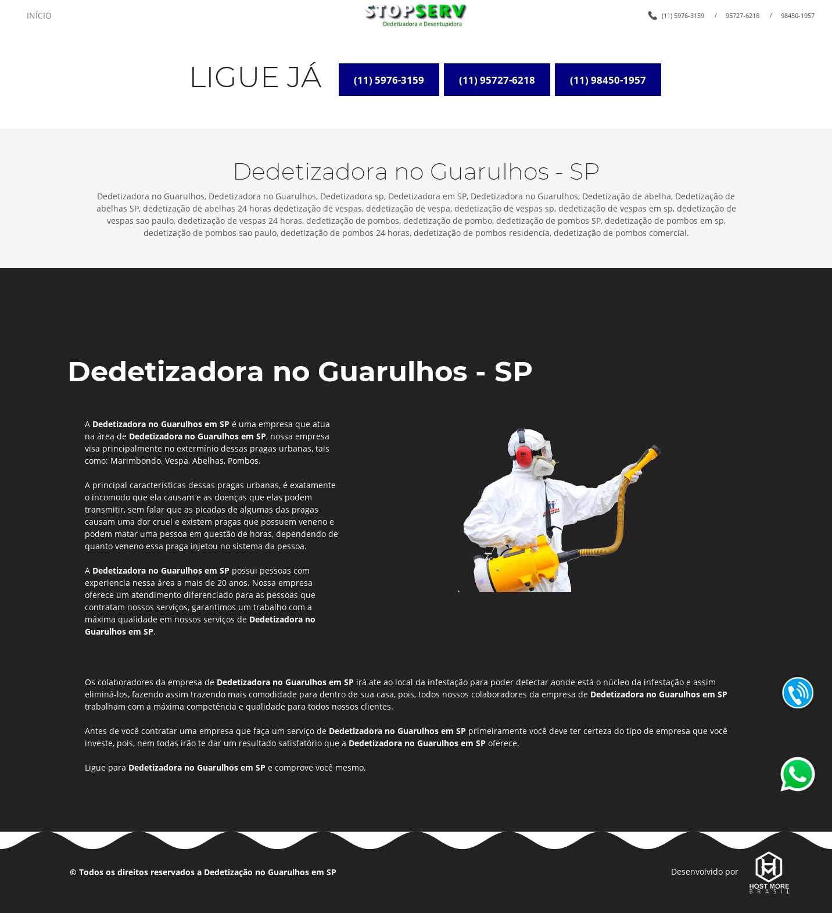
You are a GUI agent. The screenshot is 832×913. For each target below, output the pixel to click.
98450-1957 (798, 15)
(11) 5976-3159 (683, 15)
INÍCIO (39, 15)
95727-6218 (742, 15)
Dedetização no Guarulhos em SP (270, 872)
